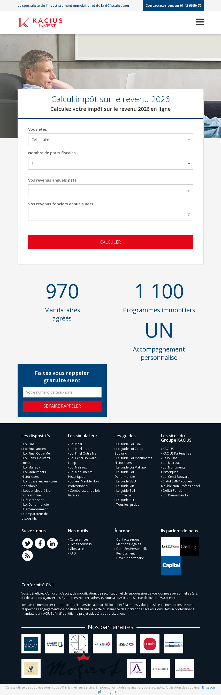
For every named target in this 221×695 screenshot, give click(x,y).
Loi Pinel (29, 443)
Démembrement (35, 508)
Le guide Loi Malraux (131, 466)
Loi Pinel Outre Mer (37, 452)
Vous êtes (37, 129)
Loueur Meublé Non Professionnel (36, 491)
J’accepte (116, 692)
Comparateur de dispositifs (34, 515)
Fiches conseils (81, 543)
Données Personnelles (132, 547)
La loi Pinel (170, 457)
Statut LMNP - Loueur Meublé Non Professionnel (180, 482)
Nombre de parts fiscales (52, 152)
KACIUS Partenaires (177, 452)
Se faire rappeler (62, 405)
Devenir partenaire (130, 557)
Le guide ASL (125, 499)
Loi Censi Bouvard (176, 475)
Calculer (110, 242)
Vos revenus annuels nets (52, 180)
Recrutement (125, 552)
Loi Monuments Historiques (33, 473)
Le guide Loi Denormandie (125, 473)
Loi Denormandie (36, 503)
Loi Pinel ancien (34, 448)
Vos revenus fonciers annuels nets (60, 203)
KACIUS (168, 448)
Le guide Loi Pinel (129, 443)
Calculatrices (79, 538)
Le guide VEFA (126, 480)
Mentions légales (128, 543)
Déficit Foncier (173, 489)
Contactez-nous (127, 538)
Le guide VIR (125, 485)
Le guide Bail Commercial (125, 491)
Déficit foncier (33, 499)
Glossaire (77, 547)
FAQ (73, 552)
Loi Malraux (31, 466)
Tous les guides (127, 503)
